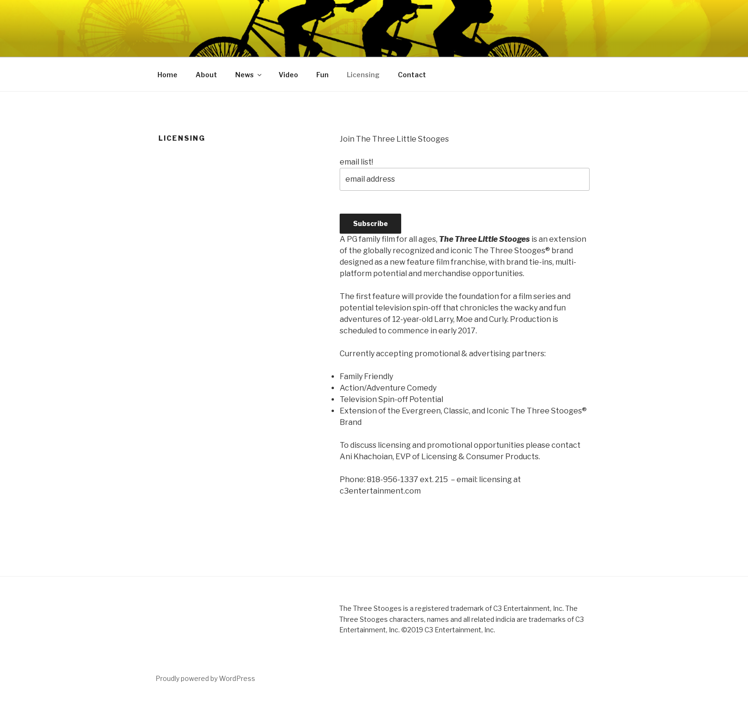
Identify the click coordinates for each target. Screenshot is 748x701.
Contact (412, 75)
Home (167, 75)
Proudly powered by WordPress (205, 678)
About (206, 75)
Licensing (363, 75)
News (249, 75)
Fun (322, 75)
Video (288, 75)
